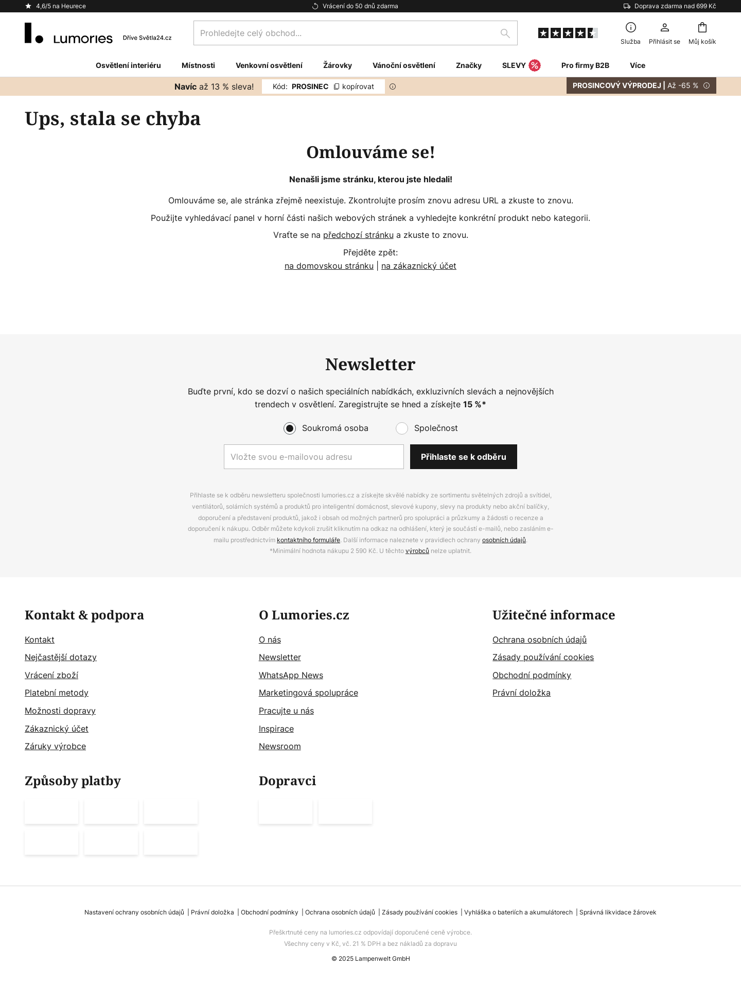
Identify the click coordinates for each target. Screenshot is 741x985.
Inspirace (276, 728)
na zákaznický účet (418, 265)
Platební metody (57, 692)
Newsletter (280, 657)
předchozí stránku (358, 234)
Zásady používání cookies (543, 657)
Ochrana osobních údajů (539, 639)
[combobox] (355, 33)
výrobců (417, 550)
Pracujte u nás (286, 710)
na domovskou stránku (329, 265)
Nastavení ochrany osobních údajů (134, 912)
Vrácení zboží (51, 675)
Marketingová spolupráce (308, 692)
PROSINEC (323, 86)
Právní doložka (521, 692)
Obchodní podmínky (531, 675)
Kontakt (40, 639)
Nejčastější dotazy (61, 657)
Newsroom (280, 746)
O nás (270, 639)
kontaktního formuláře (308, 539)
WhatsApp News (291, 675)
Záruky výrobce (55, 746)
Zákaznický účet (57, 728)
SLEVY (521, 66)
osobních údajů (504, 539)
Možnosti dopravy (60, 710)
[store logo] (98, 33)
